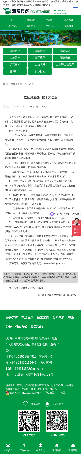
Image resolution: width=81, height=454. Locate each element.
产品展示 (50, 19)
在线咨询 (31, 403)
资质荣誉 (31, 26)
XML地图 (60, 392)
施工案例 (68, 19)
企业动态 (29, 84)
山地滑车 (15, 57)
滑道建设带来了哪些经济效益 (28, 288)
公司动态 (12, 26)
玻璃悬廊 (65, 57)
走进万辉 (31, 19)
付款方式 (50, 26)
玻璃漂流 (15, 50)
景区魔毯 (40, 57)
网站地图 (49, 392)
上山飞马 (40, 64)
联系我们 (68, 26)
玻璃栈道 (65, 50)
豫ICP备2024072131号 (45, 389)
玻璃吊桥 (15, 64)
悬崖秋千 (15, 71)
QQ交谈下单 (55, 403)
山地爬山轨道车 (65, 64)
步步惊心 (40, 71)
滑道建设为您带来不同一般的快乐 (59, 295)
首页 (12, 19)
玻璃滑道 (40, 50)
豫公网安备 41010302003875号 (24, 392)
